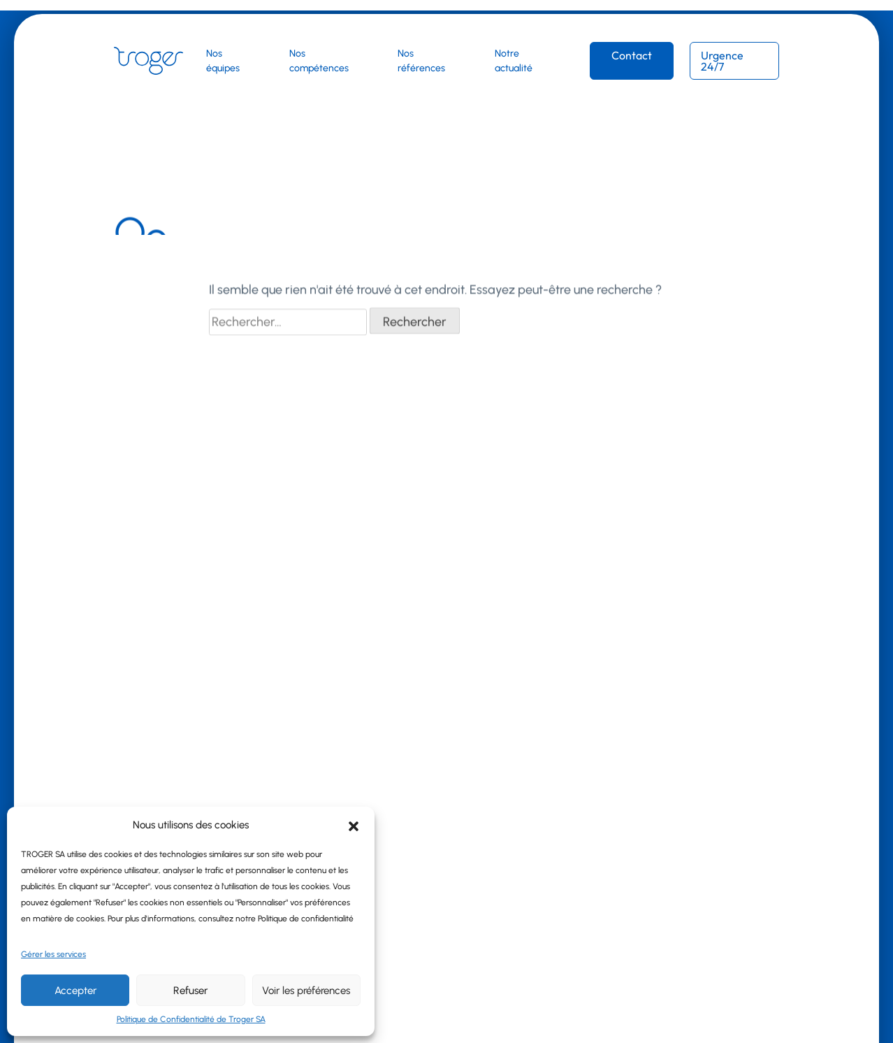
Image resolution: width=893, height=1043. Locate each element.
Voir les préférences (306, 990)
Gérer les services (53, 954)
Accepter (75, 990)
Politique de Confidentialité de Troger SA (191, 1019)
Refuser (190, 990)
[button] (354, 825)
